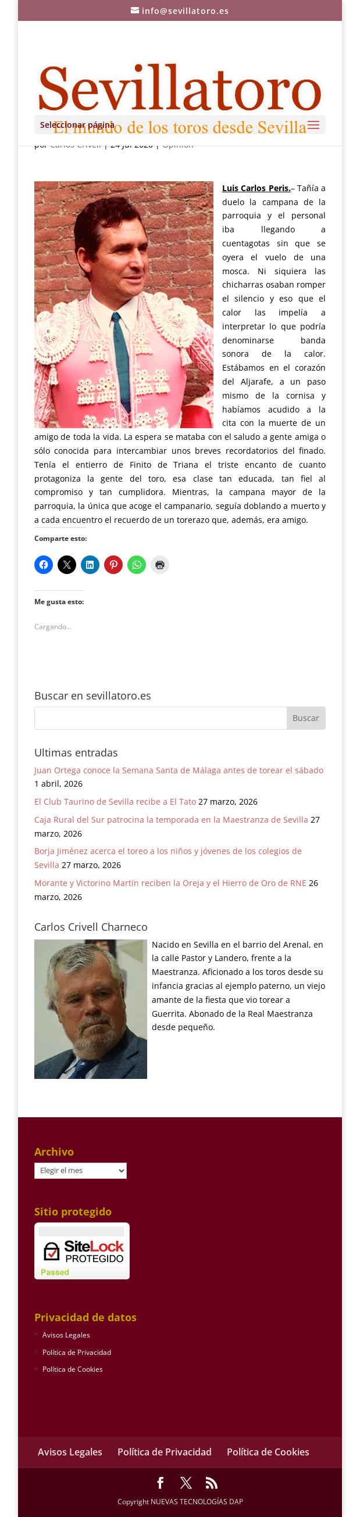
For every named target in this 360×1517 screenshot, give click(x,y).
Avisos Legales (66, 1335)
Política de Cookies (72, 1369)
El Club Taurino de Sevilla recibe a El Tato (115, 801)
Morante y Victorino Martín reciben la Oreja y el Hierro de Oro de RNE (170, 882)
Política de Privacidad (76, 1352)
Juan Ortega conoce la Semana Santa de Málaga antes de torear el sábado (178, 770)
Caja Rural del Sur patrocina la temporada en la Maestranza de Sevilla (171, 819)
